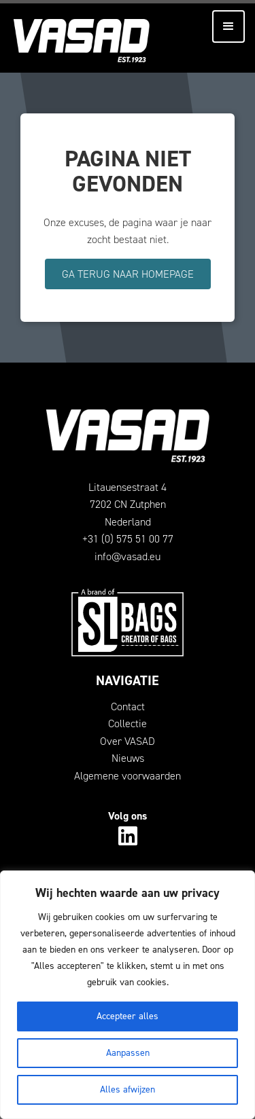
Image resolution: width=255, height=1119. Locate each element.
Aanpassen (128, 1052)
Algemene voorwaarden (127, 776)
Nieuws (128, 758)
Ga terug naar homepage (128, 274)
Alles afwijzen (127, 1089)
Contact (128, 706)
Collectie (127, 723)
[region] (127, 994)
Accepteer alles (127, 1016)
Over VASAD (127, 741)
